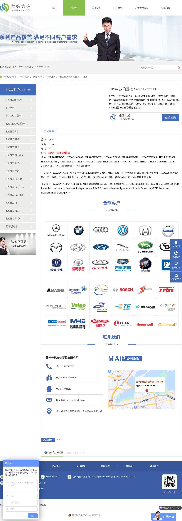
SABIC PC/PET (15, 194)
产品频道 (24, 77)
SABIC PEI (12, 210)
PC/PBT (39, 67)
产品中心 (56, 466)
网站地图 (130, 466)
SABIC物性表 (14, 99)
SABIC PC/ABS (15, 186)
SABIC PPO (13, 147)
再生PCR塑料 (14, 115)
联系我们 (165, 8)
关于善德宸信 (141, 8)
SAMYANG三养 (15, 123)
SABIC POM (13, 218)
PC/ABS (29, 67)
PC (14, 67)
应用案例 (96, 8)
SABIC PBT (13, 139)
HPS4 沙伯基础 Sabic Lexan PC (73, 77)
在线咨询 (170, 117)
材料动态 (105, 466)
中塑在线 (41, 505)
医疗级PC (50, 77)
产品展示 (74, 8)
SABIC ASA (13, 171)
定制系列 (11, 226)
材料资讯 (117, 8)
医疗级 (10, 107)
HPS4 (51, 153)
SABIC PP (12, 202)
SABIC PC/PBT (15, 179)
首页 (54, 8)
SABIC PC (37, 77)
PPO (47, 67)
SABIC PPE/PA (14, 155)
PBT (21, 67)
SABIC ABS (13, 163)
